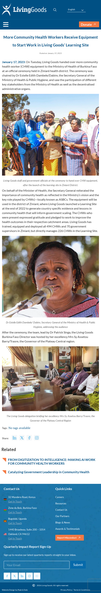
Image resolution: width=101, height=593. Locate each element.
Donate (89, 24)
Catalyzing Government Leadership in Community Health (48, 472)
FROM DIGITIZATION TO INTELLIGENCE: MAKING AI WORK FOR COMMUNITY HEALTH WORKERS (51, 461)
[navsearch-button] (53, 9)
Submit (78, 565)
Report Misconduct (69, 537)
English (71, 9)
